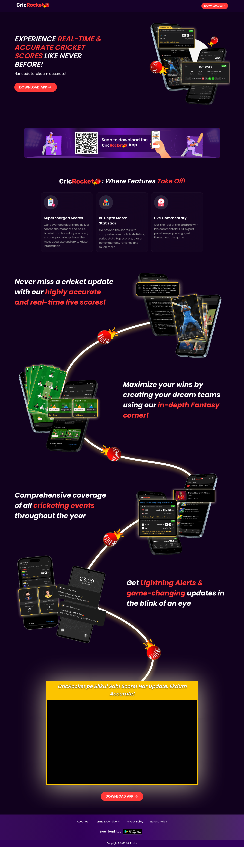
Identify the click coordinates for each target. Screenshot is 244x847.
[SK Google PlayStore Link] (132, 831)
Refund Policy (158, 821)
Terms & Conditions (107, 821)
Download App (214, 6)
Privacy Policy (135, 821)
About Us (82, 821)
